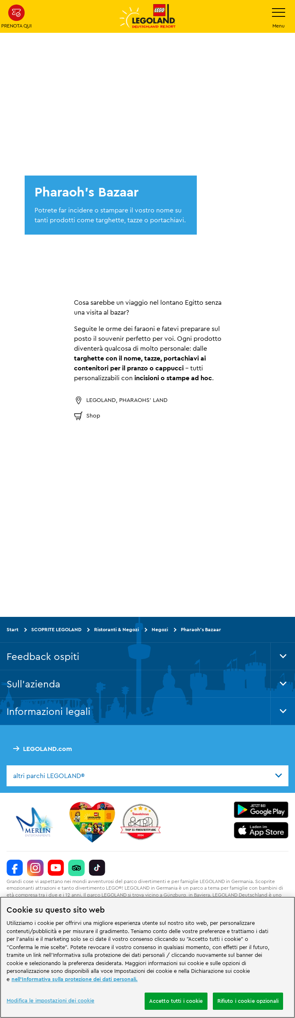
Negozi (160, 629)
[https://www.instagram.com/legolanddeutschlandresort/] (35, 868)
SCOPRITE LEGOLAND (56, 629)
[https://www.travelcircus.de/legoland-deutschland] (140, 821)
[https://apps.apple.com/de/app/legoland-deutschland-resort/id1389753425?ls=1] (261, 830)
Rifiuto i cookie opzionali (248, 1000)
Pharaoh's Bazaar (201, 629)
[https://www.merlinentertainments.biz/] (36, 821)
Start (12, 629)
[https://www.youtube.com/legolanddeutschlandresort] (56, 868)
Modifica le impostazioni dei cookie (50, 1000)
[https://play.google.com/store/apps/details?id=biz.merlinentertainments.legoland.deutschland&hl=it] (261, 809)
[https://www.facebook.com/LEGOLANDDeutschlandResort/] (15, 868)
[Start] (92, 821)
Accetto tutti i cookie (176, 1000)
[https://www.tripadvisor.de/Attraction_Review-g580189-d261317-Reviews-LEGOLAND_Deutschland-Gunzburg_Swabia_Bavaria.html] (76, 868)
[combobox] (147, 776)
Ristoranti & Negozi (116, 629)
